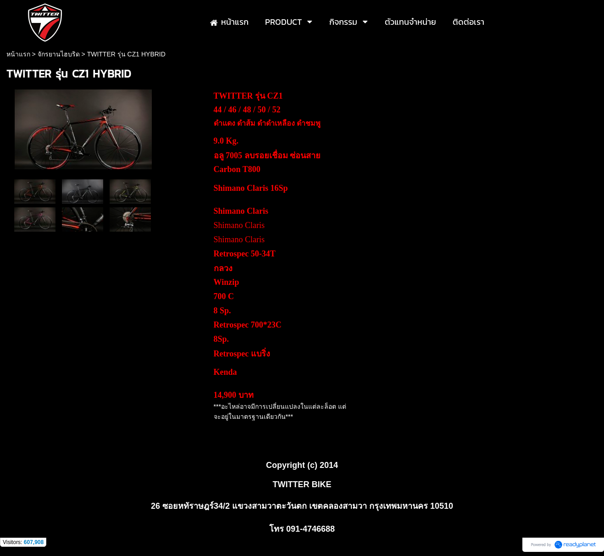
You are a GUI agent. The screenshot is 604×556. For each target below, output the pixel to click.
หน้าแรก (18, 54)
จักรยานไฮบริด (59, 54)
